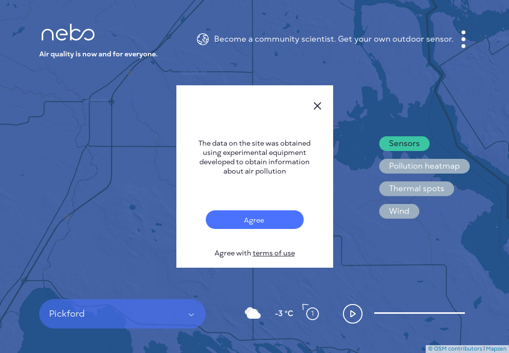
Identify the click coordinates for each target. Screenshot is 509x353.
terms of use (274, 253)
